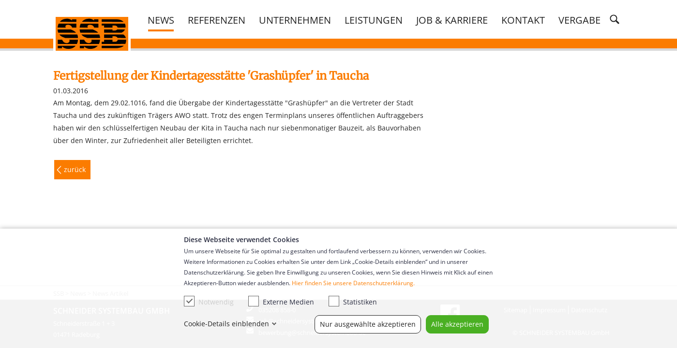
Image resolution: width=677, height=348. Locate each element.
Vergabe (579, 20)
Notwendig (209, 301)
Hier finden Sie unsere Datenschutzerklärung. (353, 283)
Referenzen (216, 20)
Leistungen (374, 20)
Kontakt (523, 20)
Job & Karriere (452, 20)
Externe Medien (281, 301)
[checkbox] (189, 301)
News (161, 20)
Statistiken (353, 301)
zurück (75, 169)
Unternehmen (295, 20)
